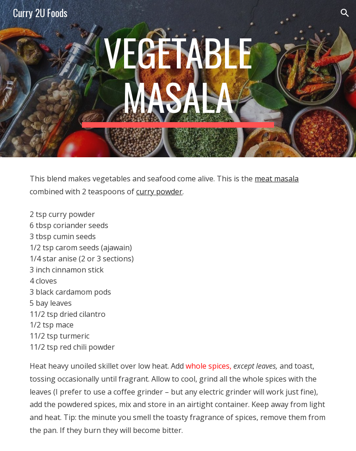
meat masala (277, 178)
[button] (345, 13)
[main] (178, 78)
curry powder (159, 191)
